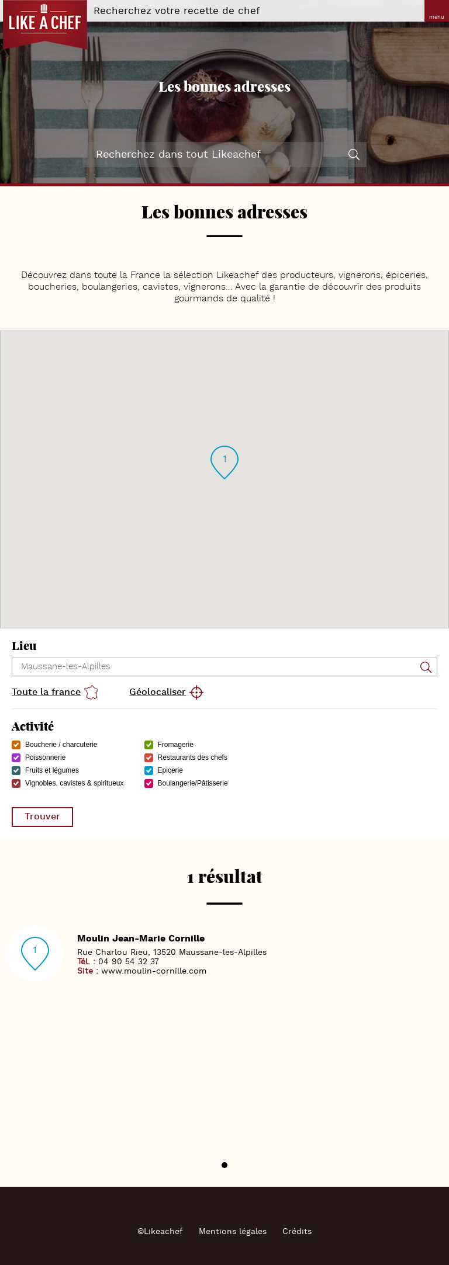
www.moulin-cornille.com (153, 971)
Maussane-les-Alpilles (223, 952)
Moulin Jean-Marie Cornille (141, 939)
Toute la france (46, 692)
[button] (224, 462)
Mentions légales (233, 1231)
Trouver (42, 817)
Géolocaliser (157, 692)
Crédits (297, 1231)
